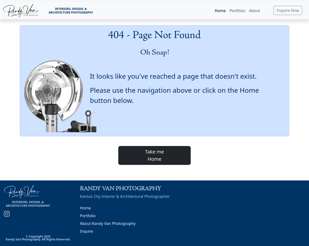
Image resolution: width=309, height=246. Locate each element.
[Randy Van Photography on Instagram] (7, 213)
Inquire (86, 231)
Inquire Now (288, 10)
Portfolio (237, 10)
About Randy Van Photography (108, 223)
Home (220, 10)
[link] (21, 11)
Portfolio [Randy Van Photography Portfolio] (88, 215)
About (254, 10)
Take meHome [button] (154, 155)
